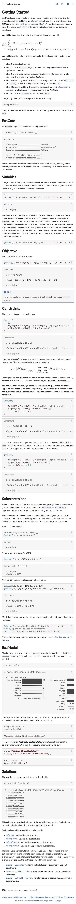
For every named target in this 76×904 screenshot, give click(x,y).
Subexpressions (14, 499)
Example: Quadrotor (15, 865)
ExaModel (10, 647)
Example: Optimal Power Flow (19, 878)
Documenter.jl (29, 900)
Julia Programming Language (50, 900)
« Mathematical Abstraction (14, 897)
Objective (9, 251)
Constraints (11, 308)
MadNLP (43, 24)
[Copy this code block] (72, 104)
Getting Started (15, 12)
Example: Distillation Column (19, 871)
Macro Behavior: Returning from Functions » (52, 897)
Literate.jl (33, 890)
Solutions (9, 771)
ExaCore (8, 121)
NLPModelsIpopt (27, 24)
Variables (9, 177)
